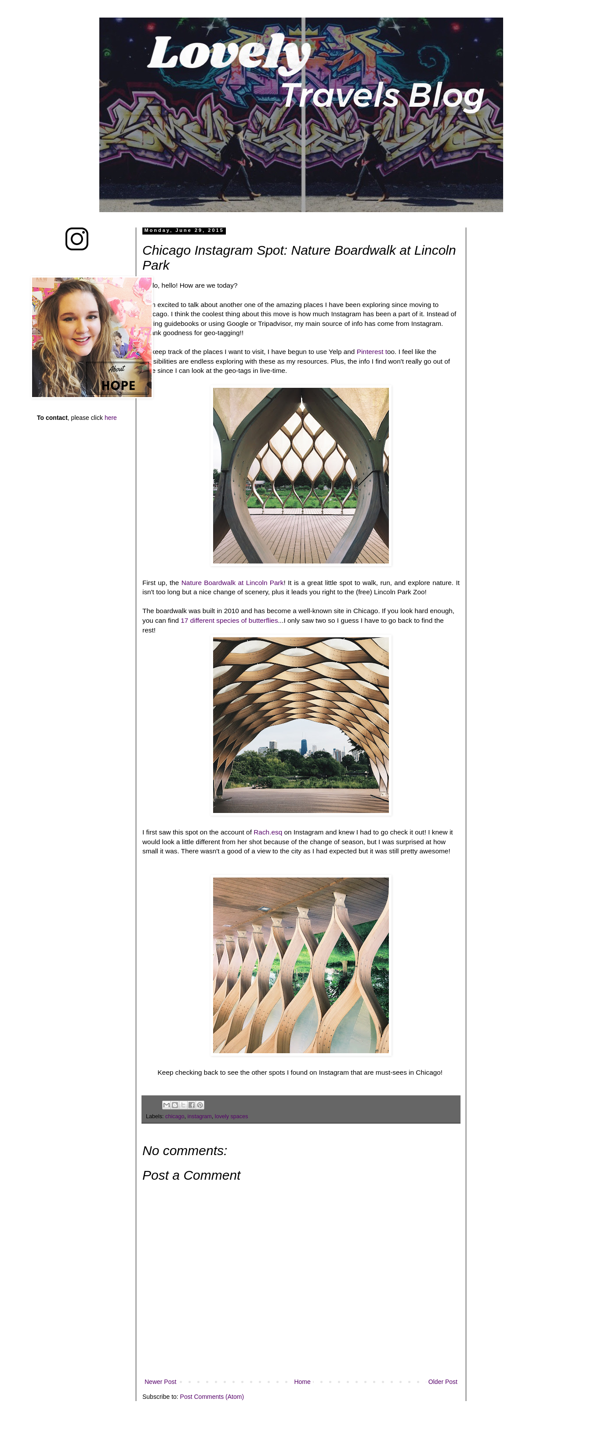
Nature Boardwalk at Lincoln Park (232, 582)
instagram (200, 1116)
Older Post (442, 1381)
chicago (174, 1116)
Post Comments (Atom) (212, 1396)
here (111, 417)
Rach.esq (269, 832)
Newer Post (160, 1381)
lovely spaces (231, 1116)
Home (302, 1381)
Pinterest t (372, 351)
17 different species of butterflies (228, 620)
